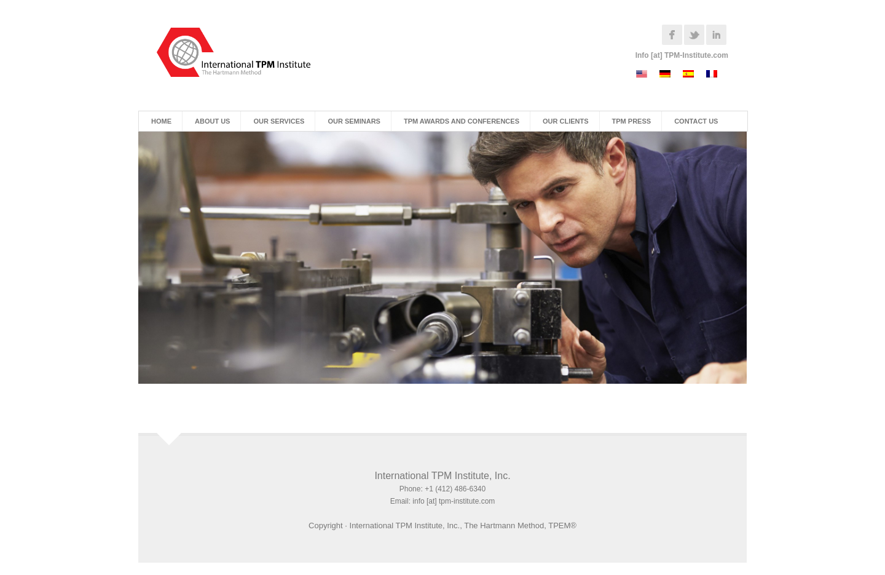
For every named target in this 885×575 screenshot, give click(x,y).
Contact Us (696, 121)
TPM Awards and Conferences (461, 121)
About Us (212, 121)
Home (161, 121)
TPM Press (631, 121)
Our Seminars (354, 121)
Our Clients (566, 121)
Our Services (278, 121)
